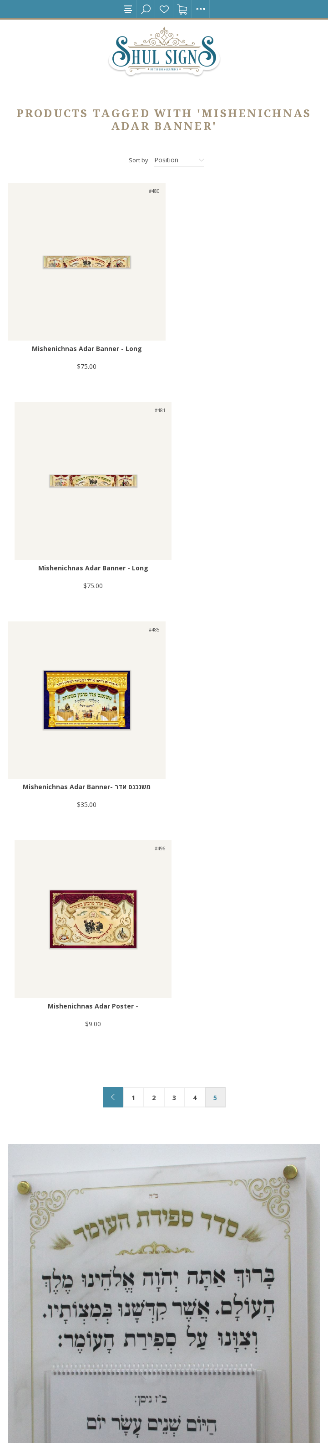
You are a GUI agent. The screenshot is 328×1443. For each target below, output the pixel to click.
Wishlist (164, 9)
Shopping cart (182, 9)
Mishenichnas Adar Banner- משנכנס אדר (84, 558)
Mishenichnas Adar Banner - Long (85, 344)
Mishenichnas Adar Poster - (243, 558)
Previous (113, 650)
